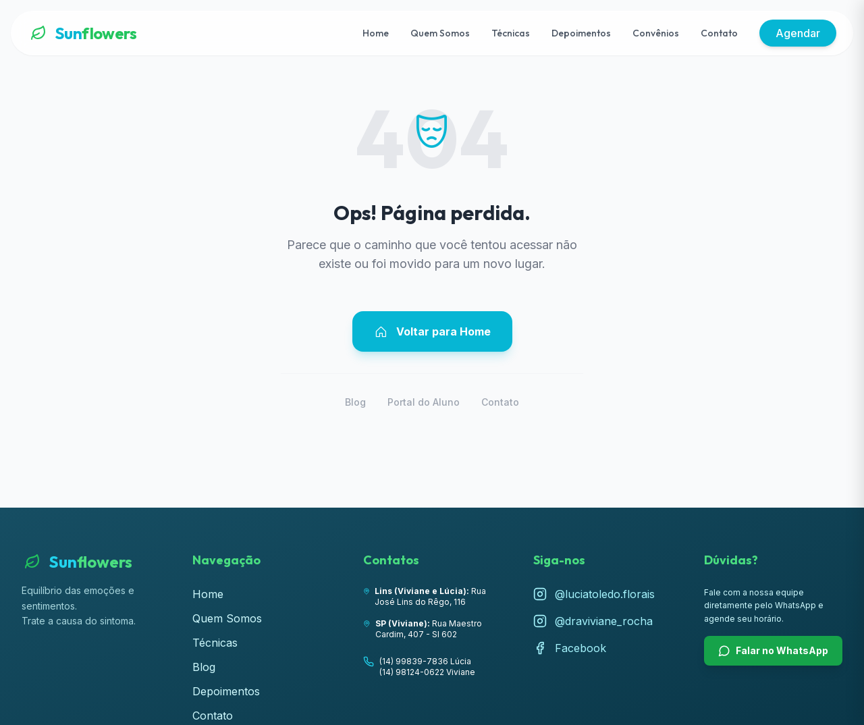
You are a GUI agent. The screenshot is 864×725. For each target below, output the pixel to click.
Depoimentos (581, 33)
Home (375, 33)
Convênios (655, 33)
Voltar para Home (432, 331)
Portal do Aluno (423, 402)
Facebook (569, 648)
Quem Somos (440, 33)
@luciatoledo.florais (594, 594)
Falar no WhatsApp (773, 651)
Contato (719, 33)
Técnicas (510, 33)
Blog (355, 402)
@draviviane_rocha (593, 621)
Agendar (798, 33)
